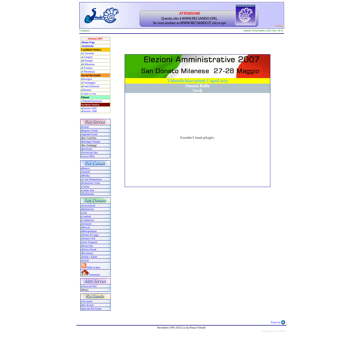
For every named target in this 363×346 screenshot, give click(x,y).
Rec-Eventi (88, 305)
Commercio (88, 220)
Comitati (86, 216)
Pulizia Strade (89, 249)
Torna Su (275, 322)
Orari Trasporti (90, 242)
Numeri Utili (89, 238)
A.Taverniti (88, 53)
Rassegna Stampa (91, 141)
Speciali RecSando (92, 308)
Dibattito (87, 90)
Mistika (86, 175)
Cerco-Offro (88, 156)
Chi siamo (87, 301)
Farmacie (87, 223)
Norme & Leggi (90, 234)
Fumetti (86, 172)
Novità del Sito (90, 152)
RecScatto (87, 148)
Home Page (88, 42)
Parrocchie (87, 245)
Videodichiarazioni (92, 101)
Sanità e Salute (89, 256)
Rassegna (87, 79)
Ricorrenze (87, 253)
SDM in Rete (94, 267)
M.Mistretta (88, 64)
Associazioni (89, 205)
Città (84, 212)
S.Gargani (87, 57)
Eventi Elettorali (90, 86)
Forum (85, 126)
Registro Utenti (90, 130)
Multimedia (88, 194)
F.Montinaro (88, 71)
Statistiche (88, 46)
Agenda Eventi (90, 134)
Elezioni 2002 (89, 108)
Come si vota (89, 93)
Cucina (85, 186)
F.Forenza (87, 68)
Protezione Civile (91, 183)
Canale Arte (88, 190)
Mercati (86, 227)
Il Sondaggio (89, 82)
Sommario (94, 274)
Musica (86, 168)
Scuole (85, 260)
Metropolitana (89, 231)
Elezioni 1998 (89, 111)
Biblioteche (88, 209)
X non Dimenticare (92, 179)
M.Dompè (87, 60)
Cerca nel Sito (89, 286)
